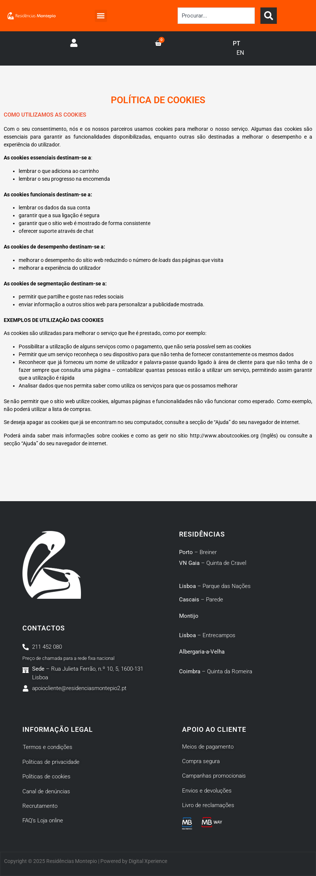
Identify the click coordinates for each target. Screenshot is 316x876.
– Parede (201, 599)
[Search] (268, 15)
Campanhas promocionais (214, 775)
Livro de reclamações (208, 805)
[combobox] (216, 15)
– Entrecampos (207, 635)
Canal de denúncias (46, 791)
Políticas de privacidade (50, 762)
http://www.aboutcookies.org (224, 436)
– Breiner (198, 552)
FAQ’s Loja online (42, 820)
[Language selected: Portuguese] (242, 48)
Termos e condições (47, 747)
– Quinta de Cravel (212, 563)
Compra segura (201, 761)
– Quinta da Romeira (215, 671)
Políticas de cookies (46, 776)
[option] (240, 52)
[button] (101, 16)
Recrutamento (39, 806)
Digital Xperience (148, 861)
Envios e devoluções (207, 790)
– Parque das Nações (215, 586)
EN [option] (240, 52)
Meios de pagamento (208, 746)
